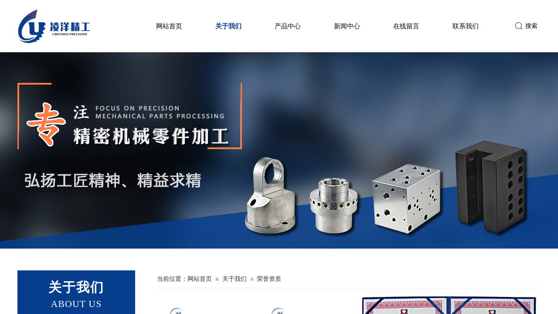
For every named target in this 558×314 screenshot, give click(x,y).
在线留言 (406, 26)
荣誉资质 (269, 279)
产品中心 (288, 26)
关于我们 (228, 26)
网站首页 (169, 26)
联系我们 (466, 26)
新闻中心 (347, 26)
